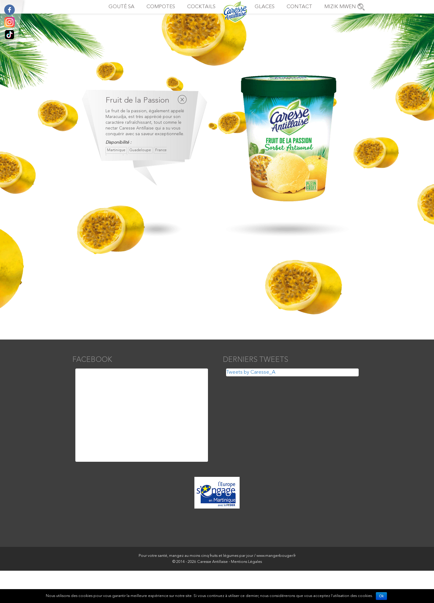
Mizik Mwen (340, 6)
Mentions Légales (246, 562)
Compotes (160, 6)
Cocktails (201, 6)
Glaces (265, 6)
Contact (299, 6)
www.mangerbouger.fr (276, 556)
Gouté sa (121, 6)
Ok (381, 596)
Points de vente (361, 7)
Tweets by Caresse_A (250, 372)
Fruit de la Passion (137, 100)
